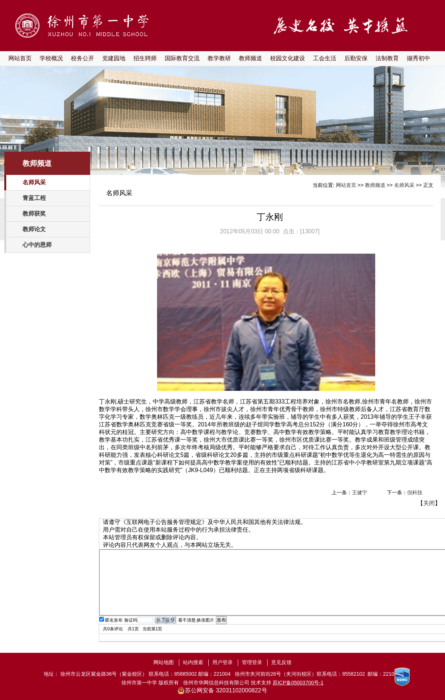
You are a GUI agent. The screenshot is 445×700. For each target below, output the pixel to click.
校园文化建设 (287, 58)
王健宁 (359, 492)
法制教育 (387, 58)
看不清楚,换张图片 (196, 620)
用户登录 (222, 662)
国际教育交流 (182, 58)
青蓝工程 (34, 198)
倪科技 (414, 492)
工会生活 (324, 58)
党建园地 (113, 58)
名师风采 (34, 182)
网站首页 (20, 58)
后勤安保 (356, 58)
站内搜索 (193, 662)
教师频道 (250, 58)
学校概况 (51, 58)
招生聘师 (145, 58)
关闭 (429, 503)
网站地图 (163, 662)
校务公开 (82, 58)
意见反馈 (281, 662)
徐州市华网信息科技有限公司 (216, 682)
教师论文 (34, 229)
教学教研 (219, 58)
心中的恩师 (37, 245)
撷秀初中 (418, 58)
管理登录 (252, 662)
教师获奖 (34, 213)
